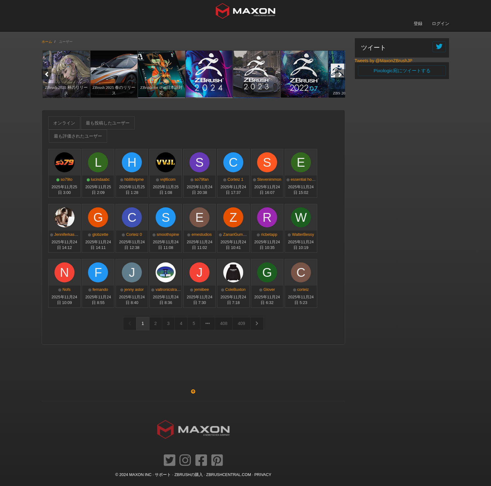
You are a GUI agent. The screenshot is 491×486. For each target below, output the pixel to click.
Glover (269, 289)
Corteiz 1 (235, 179)
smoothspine (168, 234)
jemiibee (201, 289)
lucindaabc (100, 179)
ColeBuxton (235, 289)
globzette (100, 234)
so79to (66, 179)
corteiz (303, 289)
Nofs (66, 289)
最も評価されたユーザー (78, 136)
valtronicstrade (168, 289)
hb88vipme (134, 179)
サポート (163, 475)
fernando (100, 289)
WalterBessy (303, 234)
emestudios (202, 234)
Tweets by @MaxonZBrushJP (383, 60)
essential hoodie (305, 179)
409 (241, 323)
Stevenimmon (269, 179)
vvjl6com (168, 179)
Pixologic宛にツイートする (402, 70)
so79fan (201, 179)
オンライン (64, 122)
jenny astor (134, 289)
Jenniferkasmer (67, 234)
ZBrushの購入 (188, 475)
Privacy (262, 475)
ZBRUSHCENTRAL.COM (228, 475)
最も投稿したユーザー (108, 122)
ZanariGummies (237, 234)
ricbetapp (269, 234)
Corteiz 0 (134, 234)
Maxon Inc (140, 475)
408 (223, 323)
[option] (65, 73)
